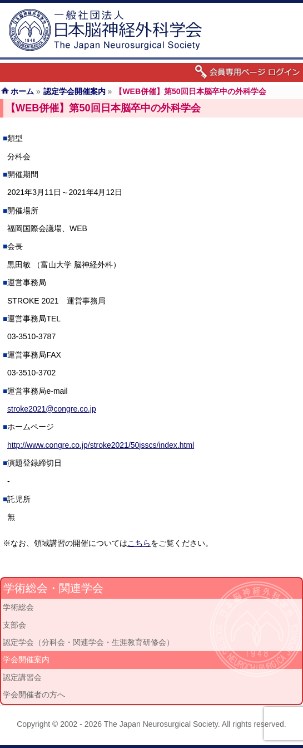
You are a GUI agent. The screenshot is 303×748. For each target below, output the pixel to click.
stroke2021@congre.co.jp (51, 408)
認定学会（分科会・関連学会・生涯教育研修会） (88, 642)
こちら (139, 543)
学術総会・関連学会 (53, 588)
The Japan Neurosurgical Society (161, 724)
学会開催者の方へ (34, 694)
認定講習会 (22, 677)
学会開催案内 (26, 659)
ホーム (22, 91)
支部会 (14, 624)
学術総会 (18, 607)
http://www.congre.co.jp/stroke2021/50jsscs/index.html (100, 445)
